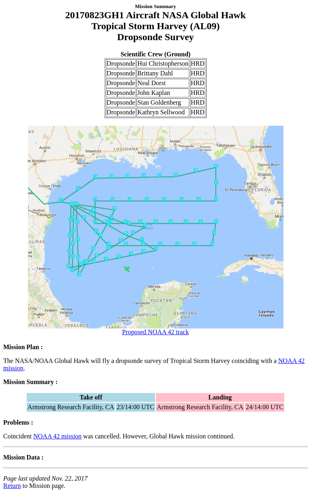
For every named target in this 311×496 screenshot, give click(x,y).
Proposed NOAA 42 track (155, 329)
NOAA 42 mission (57, 436)
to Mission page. (43, 485)
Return (12, 485)
